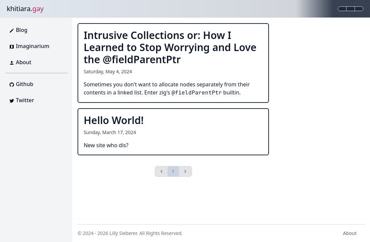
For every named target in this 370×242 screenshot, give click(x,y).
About (350, 233)
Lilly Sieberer (123, 233)
